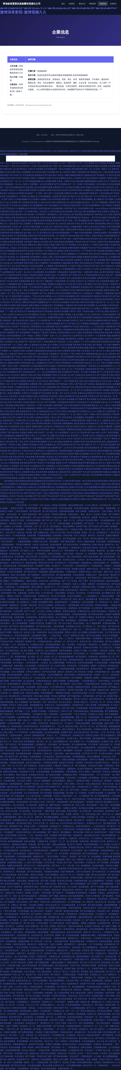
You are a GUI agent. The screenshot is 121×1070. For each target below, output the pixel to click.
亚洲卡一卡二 (36, 372)
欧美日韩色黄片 (28, 214)
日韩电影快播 (13, 599)
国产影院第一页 (24, 287)
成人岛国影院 (51, 369)
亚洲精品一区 (90, 978)
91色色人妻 (97, 272)
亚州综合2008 (46, 1038)
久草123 (35, 411)
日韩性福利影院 (19, 944)
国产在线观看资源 (43, 230)
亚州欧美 (86, 950)
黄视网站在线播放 (54, 284)
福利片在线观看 (48, 172)
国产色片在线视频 (94, 560)
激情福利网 (5, 890)
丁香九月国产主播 (25, 442)
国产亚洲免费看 (36, 638)
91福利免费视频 (78, 466)
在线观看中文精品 (96, 632)
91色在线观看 (79, 575)
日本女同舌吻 (49, 863)
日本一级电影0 (61, 1041)
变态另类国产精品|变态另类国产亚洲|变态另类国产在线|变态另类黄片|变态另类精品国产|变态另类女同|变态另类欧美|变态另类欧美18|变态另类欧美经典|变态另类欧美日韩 (60, 490)
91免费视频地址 (18, 581)
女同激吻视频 (10, 251)
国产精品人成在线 (46, 614)
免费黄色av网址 (32, 396)
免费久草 (39, 817)
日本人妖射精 (8, 314)
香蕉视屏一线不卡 (52, 717)
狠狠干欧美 (15, 308)
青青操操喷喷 (63, 802)
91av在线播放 (63, 302)
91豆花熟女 (19, 1056)
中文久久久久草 (32, 1005)
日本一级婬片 (101, 169)
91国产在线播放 (90, 372)
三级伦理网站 (60, 593)
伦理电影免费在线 (76, 660)
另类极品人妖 (59, 1011)
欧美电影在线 (51, 351)
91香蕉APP (32, 163)
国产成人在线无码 (113, 429)
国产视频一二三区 (22, 711)
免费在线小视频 (34, 245)
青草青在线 (72, 666)
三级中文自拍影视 (83, 872)
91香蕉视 (114, 181)
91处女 (53, 275)
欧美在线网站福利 (48, 699)
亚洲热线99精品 (107, 850)
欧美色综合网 (10, 178)
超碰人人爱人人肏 (61, 790)
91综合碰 (107, 393)
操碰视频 (71, 254)
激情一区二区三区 (26, 817)
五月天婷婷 (24, 466)
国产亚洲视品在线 (65, 445)
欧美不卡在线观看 (35, 959)
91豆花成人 (15, 375)
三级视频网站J (38, 439)
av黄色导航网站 (36, 732)
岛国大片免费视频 (30, 184)
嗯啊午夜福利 (55, 805)
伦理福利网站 (31, 932)
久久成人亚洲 (77, 378)
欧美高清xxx (47, 847)
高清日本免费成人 (75, 596)
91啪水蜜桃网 (52, 448)
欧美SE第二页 (32, 381)
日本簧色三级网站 (36, 905)
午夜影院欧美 (72, 572)
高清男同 (73, 475)
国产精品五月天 (20, 311)
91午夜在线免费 (85, 317)
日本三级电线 (11, 899)
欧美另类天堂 (37, 935)
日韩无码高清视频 (11, 584)
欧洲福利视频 (17, 972)
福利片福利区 (99, 847)
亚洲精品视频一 (74, 681)
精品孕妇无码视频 (61, 311)
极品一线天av (87, 514)
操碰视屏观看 (24, 941)
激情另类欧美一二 (56, 381)
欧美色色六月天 (112, 187)
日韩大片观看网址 (41, 263)
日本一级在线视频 (113, 263)
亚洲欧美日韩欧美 (65, 820)
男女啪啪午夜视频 (75, 257)
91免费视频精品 (54, 460)
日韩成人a (6, 466)
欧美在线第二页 (106, 744)
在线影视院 (32, 535)
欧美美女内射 (110, 554)
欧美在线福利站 (14, 678)
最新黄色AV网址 (97, 508)
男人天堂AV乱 (99, 878)
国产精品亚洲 (18, 320)
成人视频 (110, 551)
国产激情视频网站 (85, 199)
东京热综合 (81, 593)
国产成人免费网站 (112, 641)
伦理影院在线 (33, 938)
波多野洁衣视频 (58, 230)
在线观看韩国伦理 (28, 748)
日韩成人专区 (44, 814)
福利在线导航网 (54, 584)
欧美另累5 (57, 750)
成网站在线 (10, 893)
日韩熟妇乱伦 (68, 826)
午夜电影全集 (79, 242)
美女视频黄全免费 (99, 320)
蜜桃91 (36, 1011)
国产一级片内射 (6, 187)
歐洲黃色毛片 (9, 872)
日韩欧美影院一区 (96, 717)
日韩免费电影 (55, 263)
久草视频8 (105, 308)
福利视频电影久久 (108, 366)
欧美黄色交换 (15, 554)
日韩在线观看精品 (13, 336)
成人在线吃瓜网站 (37, 369)
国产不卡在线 (11, 205)
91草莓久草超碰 (108, 211)
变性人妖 (12, 169)
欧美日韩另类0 (91, 239)
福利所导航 (26, 439)
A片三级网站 (95, 308)
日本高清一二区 (51, 854)
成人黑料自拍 (110, 354)
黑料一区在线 (6, 669)
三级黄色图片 (111, 411)
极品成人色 (100, 354)
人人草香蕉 (94, 245)
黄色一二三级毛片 (66, 638)
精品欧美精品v (80, 423)
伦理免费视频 (22, 1041)
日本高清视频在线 (55, 675)
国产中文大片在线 (46, 799)
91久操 (15, 266)
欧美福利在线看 (10, 566)
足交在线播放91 (50, 169)
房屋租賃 (48, 141)
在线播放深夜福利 (74, 1026)
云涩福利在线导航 (13, 275)
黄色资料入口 (76, 436)
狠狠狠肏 (109, 717)
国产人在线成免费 (56, 193)
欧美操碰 (90, 423)
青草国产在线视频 (37, 190)
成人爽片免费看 (27, 651)
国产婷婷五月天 (16, 360)
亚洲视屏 (108, 781)
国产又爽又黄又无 (76, 275)
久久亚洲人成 (96, 269)
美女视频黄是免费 (23, 754)
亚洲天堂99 (43, 723)
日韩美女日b (71, 663)
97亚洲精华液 (28, 175)
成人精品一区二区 (31, 233)
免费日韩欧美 (73, 962)
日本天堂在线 (21, 505)
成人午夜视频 (82, 324)
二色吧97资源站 (78, 239)
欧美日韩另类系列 (74, 932)
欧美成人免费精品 (54, 611)
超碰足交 (25, 829)
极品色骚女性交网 (92, 835)
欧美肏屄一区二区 (68, 390)
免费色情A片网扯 (13, 339)
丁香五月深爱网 (21, 947)
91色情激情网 (115, 208)
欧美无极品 (20, 557)
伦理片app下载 (79, 211)
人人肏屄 (27, 863)
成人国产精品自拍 (50, 511)
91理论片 (51, 363)
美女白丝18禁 (32, 557)
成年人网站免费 (9, 378)
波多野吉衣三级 (80, 336)
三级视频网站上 (23, 1002)
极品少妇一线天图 (8, 638)
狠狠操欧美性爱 (34, 311)
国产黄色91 (100, 1038)
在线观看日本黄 (10, 342)
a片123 (3, 372)
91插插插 (22, 381)
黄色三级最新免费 (109, 442)
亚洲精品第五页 (99, 317)
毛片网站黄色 (53, 475)
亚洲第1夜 (100, 551)
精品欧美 (50, 457)
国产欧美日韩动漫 (71, 545)
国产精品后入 (79, 823)
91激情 (33, 469)
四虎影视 (51, 254)
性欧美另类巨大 (64, 947)
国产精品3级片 (51, 175)
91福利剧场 (62, 248)
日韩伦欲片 (89, 1050)
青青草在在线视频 (64, 920)
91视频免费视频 (25, 542)
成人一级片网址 (69, 645)
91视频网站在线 (23, 208)
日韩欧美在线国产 (100, 233)
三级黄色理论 (76, 548)
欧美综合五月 (59, 1065)
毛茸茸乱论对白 (69, 560)
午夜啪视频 (41, 448)
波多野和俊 (110, 811)
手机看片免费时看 (59, 514)
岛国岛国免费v (66, 714)
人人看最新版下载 (86, 796)
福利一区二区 (69, 520)
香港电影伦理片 (87, 287)
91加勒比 (70, 687)
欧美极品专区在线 (37, 775)
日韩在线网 (64, 308)
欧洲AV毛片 (102, 999)
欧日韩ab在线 (106, 505)
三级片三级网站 (56, 944)
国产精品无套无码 (37, 560)
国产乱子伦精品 (43, 890)
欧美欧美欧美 (82, 893)
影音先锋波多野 (110, 1032)
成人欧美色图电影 (9, 729)
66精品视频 (48, 342)
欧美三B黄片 (5, 535)
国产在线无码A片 (91, 869)
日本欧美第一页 (32, 405)
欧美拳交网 (115, 729)
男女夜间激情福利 (15, 675)
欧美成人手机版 (100, 514)
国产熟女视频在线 (31, 314)
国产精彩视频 (77, 214)
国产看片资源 (65, 239)
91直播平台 (63, 838)
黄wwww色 (46, 202)
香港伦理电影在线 (58, 202)
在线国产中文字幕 (87, 984)
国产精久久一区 (84, 969)
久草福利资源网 (90, 275)
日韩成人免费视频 (58, 696)
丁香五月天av (60, 439)
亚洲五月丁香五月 (61, 972)
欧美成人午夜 (30, 632)
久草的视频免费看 (24, 856)
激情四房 (78, 990)
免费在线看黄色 (10, 817)
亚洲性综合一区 (106, 602)
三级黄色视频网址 (13, 393)
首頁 (63, 4)
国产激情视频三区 (109, 387)
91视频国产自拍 (86, 248)
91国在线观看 (86, 296)
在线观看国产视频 (39, 635)
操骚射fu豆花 (39, 856)
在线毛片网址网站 (11, 648)
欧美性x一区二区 (24, 993)
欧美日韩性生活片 (88, 375)
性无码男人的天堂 (76, 1053)
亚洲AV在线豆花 (80, 426)
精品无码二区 (57, 551)
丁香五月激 (25, 950)
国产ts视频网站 (8, 333)
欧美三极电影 (81, 511)
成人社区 (61, 1005)
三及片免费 (16, 738)
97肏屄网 (57, 887)
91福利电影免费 (81, 881)
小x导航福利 (61, 429)
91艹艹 (106, 230)
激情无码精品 (32, 581)
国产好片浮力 (5, 266)
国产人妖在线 (44, 514)
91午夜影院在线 (12, 651)
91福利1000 (42, 632)
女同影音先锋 (112, 699)
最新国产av (110, 545)
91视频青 (53, 835)
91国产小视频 (88, 414)
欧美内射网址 (108, 299)
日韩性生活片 (84, 838)
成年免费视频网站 (11, 278)
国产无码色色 (50, 333)
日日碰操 (101, 587)
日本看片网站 (60, 666)
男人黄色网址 (25, 811)
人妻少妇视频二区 (79, 314)
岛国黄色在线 (54, 956)
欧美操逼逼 (106, 962)
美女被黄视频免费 (15, 841)
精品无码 (22, 860)
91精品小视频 (31, 478)
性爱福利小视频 (99, 829)
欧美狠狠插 (87, 333)
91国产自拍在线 (79, 799)
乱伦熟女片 (32, 769)
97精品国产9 (88, 1026)
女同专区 (27, 735)
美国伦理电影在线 (76, 505)
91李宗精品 (17, 402)
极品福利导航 (95, 442)
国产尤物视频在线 (7, 436)
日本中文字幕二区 (25, 729)
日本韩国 (109, 881)
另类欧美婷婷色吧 (40, 850)
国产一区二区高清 (70, 581)
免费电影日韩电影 (63, 693)
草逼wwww (64, 420)
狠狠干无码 (109, 572)
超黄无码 (101, 411)
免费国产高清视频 (29, 445)
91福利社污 (56, 566)
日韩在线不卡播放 (95, 766)
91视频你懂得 (24, 281)
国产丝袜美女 (65, 214)
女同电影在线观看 (25, 475)
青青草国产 (77, 345)
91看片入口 (34, 436)
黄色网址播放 (26, 1011)
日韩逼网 (25, 202)
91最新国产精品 (75, 272)
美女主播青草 (25, 254)
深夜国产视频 (73, 454)
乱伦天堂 (84, 439)
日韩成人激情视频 (59, 505)
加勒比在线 (73, 996)
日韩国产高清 (32, 529)
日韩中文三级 (67, 711)
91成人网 (103, 548)
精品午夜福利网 (16, 414)
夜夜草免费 (50, 811)
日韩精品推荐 (90, 369)
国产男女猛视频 (89, 399)
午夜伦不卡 (13, 190)
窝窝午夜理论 (8, 387)
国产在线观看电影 (86, 1023)
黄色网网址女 (54, 269)
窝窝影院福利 (26, 517)
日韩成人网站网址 (20, 560)
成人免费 (45, 327)
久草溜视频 (40, 1017)
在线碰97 (79, 763)
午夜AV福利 (71, 778)
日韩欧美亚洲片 (67, 1032)
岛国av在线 (45, 902)
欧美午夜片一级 (29, 750)
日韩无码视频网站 (67, 357)
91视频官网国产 (97, 330)
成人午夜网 (54, 227)
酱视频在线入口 (98, 1002)
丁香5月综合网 (38, 296)
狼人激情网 (75, 442)
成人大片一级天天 (103, 405)
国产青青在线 (105, 720)
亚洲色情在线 (78, 705)
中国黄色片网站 (77, 529)
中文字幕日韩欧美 (57, 923)
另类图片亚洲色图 (18, 938)
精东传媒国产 (92, 805)
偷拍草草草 (97, 390)
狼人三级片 (64, 475)
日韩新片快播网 (10, 1032)
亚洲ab (101, 257)
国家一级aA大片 (25, 720)
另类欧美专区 (66, 735)
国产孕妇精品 (65, 744)
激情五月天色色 (113, 224)
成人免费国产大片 (77, 342)
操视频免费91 (77, 227)
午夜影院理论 (103, 1065)
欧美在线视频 (97, 290)
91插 (103, 402)
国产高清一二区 (58, 866)
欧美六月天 (73, 1023)
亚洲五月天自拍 (113, 1002)
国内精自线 (39, 175)
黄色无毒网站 (69, 526)
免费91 (58, 245)
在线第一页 (73, 617)
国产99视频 (37, 863)
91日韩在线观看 (77, 448)
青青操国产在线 (16, 826)
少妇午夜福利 (30, 972)
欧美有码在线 (19, 590)
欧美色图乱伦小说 (25, 324)
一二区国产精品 (55, 635)
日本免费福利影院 (98, 654)
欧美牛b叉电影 (11, 811)
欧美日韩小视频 (98, 429)
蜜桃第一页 (55, 990)
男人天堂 (116, 369)
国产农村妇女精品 (44, 626)
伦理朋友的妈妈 (97, 339)
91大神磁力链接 (12, 608)
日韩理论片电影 (30, 596)
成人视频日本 (99, 199)
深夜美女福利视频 (63, 757)
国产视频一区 (72, 793)
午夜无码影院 (17, 990)
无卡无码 (41, 611)
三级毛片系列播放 (78, 817)
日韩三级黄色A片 (107, 266)
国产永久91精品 (65, 623)
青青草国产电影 (65, 835)
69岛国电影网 (103, 705)
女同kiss (56, 796)
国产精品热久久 (7, 635)
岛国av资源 (84, 302)
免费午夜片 (21, 953)
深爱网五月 (84, 1029)
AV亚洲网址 (88, 284)
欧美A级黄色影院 (79, 366)
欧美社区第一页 (12, 408)
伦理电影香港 (35, 327)
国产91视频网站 (112, 714)
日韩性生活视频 (110, 959)
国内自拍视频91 (86, 1044)
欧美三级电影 (25, 426)
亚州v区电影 (78, 832)
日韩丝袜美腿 (113, 738)
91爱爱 (69, 814)
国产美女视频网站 (23, 333)
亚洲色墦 (78, 750)
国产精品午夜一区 (88, 196)
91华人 (101, 239)
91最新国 (57, 766)
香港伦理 (104, 651)
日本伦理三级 (66, 599)
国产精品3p (98, 393)
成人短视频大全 (23, 602)
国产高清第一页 (76, 372)
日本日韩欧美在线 (62, 436)
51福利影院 (49, 439)
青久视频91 (5, 581)
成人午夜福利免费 (62, 993)
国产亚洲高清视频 (24, 778)
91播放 (87, 469)
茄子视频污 (110, 199)
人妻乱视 (12, 224)
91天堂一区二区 (32, 399)
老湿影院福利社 (62, 602)
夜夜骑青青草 (19, 187)
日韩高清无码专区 (31, 726)
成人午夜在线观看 (84, 166)
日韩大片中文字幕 (58, 533)
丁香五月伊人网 (12, 1029)
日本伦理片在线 (48, 378)
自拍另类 (88, 878)
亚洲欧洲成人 (33, 211)
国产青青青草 (39, 463)
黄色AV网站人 (79, 460)
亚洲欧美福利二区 (65, 1069)
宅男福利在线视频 (53, 808)
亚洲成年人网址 (51, 953)
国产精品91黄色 (62, 965)
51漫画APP (55, 348)
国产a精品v (19, 932)
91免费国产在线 (20, 660)
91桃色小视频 (24, 469)
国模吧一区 (60, 935)
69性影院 (34, 208)
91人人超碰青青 (104, 420)
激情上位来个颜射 (61, 1059)
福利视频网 (20, 529)
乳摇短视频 (101, 542)
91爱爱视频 (15, 239)
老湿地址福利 (76, 854)
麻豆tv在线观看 (66, 260)
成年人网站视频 (6, 405)
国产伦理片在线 (105, 908)
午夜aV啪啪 (110, 996)
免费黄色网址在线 (111, 290)
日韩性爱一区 (31, 1035)
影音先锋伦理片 (16, 1017)
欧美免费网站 (77, 523)
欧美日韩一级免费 (90, 517)
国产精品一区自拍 (104, 369)
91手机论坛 (13, 448)
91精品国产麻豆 (36, 999)
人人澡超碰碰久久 (91, 596)
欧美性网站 (19, 666)
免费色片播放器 (112, 535)
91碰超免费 (29, 457)
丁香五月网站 (75, 354)
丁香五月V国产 (12, 366)
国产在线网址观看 (92, 342)
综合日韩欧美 (106, 205)
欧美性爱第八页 (113, 1038)
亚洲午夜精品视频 (76, 360)
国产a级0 (4, 169)
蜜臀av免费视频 (59, 844)
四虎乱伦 (90, 820)
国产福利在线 (97, 214)
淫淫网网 (51, 278)
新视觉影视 (85, 299)
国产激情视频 (84, 608)
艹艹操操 (74, 233)
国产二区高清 (56, 399)
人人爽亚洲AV (60, 1017)
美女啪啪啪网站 (78, 987)
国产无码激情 (46, 793)
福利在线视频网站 (27, 626)
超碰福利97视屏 (22, 436)
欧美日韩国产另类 (61, 1008)
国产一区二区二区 (17, 181)
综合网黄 (29, 351)
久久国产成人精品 (101, 311)
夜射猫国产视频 (12, 517)
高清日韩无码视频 (63, 293)
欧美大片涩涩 (88, 953)
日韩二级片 (104, 805)
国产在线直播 (24, 372)
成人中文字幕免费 (112, 402)
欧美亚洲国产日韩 (9, 593)
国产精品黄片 (81, 657)
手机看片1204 (90, 251)
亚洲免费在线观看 (81, 508)
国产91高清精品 (60, 184)
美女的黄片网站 (92, 520)
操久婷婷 (14, 281)
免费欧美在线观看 (15, 866)
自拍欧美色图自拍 (83, 826)
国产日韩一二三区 (98, 732)
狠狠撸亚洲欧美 (76, 175)
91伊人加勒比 (77, 333)
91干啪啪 (40, 469)
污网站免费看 (71, 230)
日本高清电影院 (19, 854)
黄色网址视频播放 (52, 324)
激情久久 (71, 781)
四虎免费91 (112, 218)
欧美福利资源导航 (85, 675)
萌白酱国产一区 (31, 193)
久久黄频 (98, 1056)
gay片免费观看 (51, 651)
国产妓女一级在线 (51, 720)
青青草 (90, 993)
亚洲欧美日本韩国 (90, 648)
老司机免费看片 (59, 781)
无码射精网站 (35, 257)
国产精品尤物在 (42, 290)
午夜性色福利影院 (20, 999)
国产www (91, 433)
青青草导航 (27, 684)
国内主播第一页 (14, 317)
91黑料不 (4, 433)
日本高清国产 (61, 1002)
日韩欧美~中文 (115, 750)
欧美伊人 (9, 956)
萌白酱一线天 (57, 393)
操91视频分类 (92, 599)
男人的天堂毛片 (66, 702)
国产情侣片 (18, 460)
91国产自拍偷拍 (23, 178)
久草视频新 (43, 896)
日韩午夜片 (51, 802)
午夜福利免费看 (14, 723)
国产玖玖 (77, 445)
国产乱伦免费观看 (84, 390)
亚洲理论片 (96, 790)
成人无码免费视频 (20, 623)
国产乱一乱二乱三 (107, 302)
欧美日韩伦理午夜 (16, 457)
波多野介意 (92, 1014)
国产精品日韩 (35, 511)
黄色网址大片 (48, 1002)
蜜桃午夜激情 (22, 305)
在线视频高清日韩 (20, 820)
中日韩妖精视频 (19, 535)
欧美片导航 (26, 884)
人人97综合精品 (98, 327)
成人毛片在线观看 (8, 902)
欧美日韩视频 (11, 835)
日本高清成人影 (103, 920)
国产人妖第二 (17, 272)
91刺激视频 (84, 454)
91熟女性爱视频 (68, 760)
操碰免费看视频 (111, 905)
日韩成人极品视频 (68, 411)
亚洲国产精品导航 (53, 190)
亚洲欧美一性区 (110, 987)
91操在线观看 (74, 405)
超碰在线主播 (103, 690)
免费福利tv (72, 769)
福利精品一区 (60, 641)
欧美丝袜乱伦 (22, 878)
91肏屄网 (40, 787)
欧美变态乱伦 (27, 760)
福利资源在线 (44, 208)
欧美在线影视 (22, 802)
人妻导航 (30, 590)
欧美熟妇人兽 (96, 975)
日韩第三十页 (42, 620)
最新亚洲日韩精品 (83, 290)
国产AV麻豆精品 (74, 696)
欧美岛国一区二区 (30, 348)
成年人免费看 (22, 638)
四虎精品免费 (43, 1062)
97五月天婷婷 (53, 308)
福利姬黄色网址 (16, 269)
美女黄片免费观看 (105, 426)
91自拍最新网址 (57, 208)
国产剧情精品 (92, 172)
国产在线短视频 (95, 439)
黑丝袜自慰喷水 (29, 402)
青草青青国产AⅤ (71, 551)
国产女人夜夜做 (103, 372)
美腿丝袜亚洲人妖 (23, 981)
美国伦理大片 (73, 163)
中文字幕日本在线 (112, 632)
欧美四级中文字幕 (27, 772)
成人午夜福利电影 (46, 529)
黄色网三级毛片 (89, 436)
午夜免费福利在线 (107, 520)
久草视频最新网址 (68, 269)
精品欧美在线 (68, 890)
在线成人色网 (30, 826)
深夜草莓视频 (74, 605)
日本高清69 (114, 899)
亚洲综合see (97, 781)
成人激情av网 (85, 811)
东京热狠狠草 (50, 272)
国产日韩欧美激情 (90, 854)
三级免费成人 (75, 602)
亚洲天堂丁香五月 (77, 320)
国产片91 (6, 281)
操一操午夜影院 (63, 684)
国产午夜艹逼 (84, 856)
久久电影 (24, 920)
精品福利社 (78, 835)
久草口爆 (71, 866)
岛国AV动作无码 (34, 236)
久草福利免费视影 (45, 478)
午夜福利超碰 (112, 1020)
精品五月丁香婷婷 (75, 844)
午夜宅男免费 (33, 218)
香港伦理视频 (17, 908)
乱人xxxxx (92, 411)
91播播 (30, 962)
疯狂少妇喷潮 (55, 390)
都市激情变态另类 (83, 357)
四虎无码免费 (108, 790)
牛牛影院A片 (54, 357)
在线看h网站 (19, 617)
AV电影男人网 (68, 805)
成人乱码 (4, 696)
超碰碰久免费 (73, 1002)
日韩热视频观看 (107, 884)
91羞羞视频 (66, 263)
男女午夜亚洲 (59, 914)
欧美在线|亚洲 (72, 590)
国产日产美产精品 (68, 324)
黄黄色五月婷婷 (92, 735)
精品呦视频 (46, 454)
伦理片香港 (84, 442)
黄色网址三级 (59, 748)
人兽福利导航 (20, 420)
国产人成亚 (8, 987)
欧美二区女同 (35, 429)
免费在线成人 (74, 514)
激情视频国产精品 (93, 211)
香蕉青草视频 (20, 657)
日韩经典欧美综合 (59, 902)
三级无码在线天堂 (63, 378)
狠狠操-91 (109, 330)
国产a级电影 (10, 1069)
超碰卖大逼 (43, 805)
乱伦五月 (40, 402)
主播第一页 (4, 293)
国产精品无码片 (37, 911)
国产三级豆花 (53, 832)
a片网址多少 (60, 769)
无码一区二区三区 (15, 766)
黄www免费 (47, 1065)
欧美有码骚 (101, 617)
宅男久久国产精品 (75, 384)
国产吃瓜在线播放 (94, 635)
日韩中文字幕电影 (93, 896)
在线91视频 (22, 881)
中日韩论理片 (68, 566)
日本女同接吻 (67, 648)
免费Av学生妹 (92, 569)
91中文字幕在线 (20, 245)
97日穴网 (14, 302)
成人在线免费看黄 (49, 372)
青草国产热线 (82, 526)
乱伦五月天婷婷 (70, 393)
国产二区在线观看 (86, 163)
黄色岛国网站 (83, 208)
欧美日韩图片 (73, 811)
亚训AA (23, 648)
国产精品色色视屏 (72, 236)
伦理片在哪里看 (63, 351)
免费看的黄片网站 (88, 935)
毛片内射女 (43, 381)
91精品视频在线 (7, 529)
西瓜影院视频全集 (91, 448)
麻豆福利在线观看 (26, 899)
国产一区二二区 (7, 699)
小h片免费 (60, 236)
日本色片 (81, 560)
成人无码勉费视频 (69, 917)
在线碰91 (109, 981)
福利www (64, 896)
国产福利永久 (22, 169)
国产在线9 (53, 242)
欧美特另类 (62, 1053)
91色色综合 (113, 969)
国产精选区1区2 (95, 578)
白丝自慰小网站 (72, 981)
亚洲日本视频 (41, 278)
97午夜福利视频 (20, 236)
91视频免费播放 (45, 535)
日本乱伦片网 (94, 962)
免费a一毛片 (55, 290)
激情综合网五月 (90, 908)
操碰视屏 (87, 214)
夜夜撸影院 (102, 890)
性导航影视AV (99, 263)
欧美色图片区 (16, 923)
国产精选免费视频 (91, 408)
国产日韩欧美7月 (7, 714)
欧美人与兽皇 (85, 996)
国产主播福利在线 (41, 533)
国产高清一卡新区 (51, 239)
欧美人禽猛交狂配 (93, 784)
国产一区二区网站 (29, 723)
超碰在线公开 (53, 408)
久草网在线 (114, 230)
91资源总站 (91, 863)
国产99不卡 (38, 342)
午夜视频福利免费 (75, 463)
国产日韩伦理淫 (84, 475)
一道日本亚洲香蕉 (45, 184)
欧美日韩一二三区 (26, 835)
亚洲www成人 (61, 605)
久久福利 (106, 351)
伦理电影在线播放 (84, 829)
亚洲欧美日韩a (84, 611)
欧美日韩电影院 (49, 820)
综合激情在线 (14, 696)
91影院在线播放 (102, 605)
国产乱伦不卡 (73, 641)
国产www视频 (68, 399)
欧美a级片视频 (40, 917)
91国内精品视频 (66, 508)
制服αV (49, 969)
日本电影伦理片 (46, 305)
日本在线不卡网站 (24, 781)
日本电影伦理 (41, 360)
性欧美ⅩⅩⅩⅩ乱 (98, 187)
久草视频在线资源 (42, 899)
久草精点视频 (42, 923)
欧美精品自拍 (26, 850)
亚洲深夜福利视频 (66, 511)
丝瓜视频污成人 (50, 445)
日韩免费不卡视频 (95, 554)
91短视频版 (5, 672)
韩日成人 (13, 399)
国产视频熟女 (46, 790)
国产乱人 (6, 299)
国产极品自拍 (14, 433)
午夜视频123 (54, 354)
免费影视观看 (73, 248)
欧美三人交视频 (80, 584)
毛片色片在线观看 (58, 596)
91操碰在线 (88, 175)
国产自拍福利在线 (70, 1038)
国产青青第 (99, 917)
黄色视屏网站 (59, 299)
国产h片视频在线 (51, 984)
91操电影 (62, 414)
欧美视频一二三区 (9, 645)
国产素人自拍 (29, 923)
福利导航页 (36, 1002)
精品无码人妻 (101, 902)
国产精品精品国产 (77, 802)
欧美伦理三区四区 (57, 1020)
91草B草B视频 (71, 218)
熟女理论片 (10, 926)
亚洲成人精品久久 (81, 702)
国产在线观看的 (48, 466)
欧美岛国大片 (26, 599)
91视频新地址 (24, 448)
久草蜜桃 (7, 944)
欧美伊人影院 (29, 269)
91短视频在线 (35, 466)
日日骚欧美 (71, 1035)
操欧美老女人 (85, 327)
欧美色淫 (65, 190)
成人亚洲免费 (72, 841)
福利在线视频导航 (104, 451)
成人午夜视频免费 (11, 463)
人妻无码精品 (101, 184)
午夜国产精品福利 (94, 799)
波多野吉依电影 (48, 236)
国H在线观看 (43, 932)
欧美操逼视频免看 (66, 657)
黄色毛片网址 (105, 599)
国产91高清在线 (110, 560)
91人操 (92, 693)
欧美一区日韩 (83, 539)
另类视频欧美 (12, 372)
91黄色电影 (99, 287)
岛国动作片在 (67, 336)
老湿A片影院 (27, 357)
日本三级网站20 (110, 975)
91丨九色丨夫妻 (102, 1026)
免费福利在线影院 (19, 844)
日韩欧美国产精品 (88, 587)
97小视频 (116, 599)
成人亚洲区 (71, 281)
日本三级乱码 (28, 554)
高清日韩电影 (113, 433)
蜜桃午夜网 (75, 351)
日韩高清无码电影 (8, 953)
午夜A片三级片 (75, 311)
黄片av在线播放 (40, 832)
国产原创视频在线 (82, 220)
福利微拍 (90, 802)
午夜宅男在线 (113, 305)
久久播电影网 (42, 826)
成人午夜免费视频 (42, 196)
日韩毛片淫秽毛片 (33, 672)
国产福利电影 (5, 290)
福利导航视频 (6, 1023)
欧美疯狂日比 (80, 1032)
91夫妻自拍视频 (34, 1065)
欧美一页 (13, 475)
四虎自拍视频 (97, 723)
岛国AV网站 (59, 754)
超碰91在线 (35, 1053)
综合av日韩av (77, 684)
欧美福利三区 (61, 563)
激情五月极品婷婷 (79, 172)
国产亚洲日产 (58, 893)
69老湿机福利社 (58, 557)
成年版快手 (48, 426)
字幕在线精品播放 (108, 357)
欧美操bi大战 (27, 917)
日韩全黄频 (46, 893)
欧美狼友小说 (33, 790)
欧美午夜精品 (104, 681)
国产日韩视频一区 (113, 929)
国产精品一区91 (48, 429)
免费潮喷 (19, 242)
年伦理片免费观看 (15, 572)
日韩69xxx (112, 611)
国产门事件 (84, 581)
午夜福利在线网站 (35, 275)
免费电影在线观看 (90, 257)
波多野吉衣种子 (101, 832)
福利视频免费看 (99, 738)
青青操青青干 (50, 469)
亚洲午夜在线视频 (25, 708)
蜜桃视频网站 (40, 339)
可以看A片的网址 (106, 754)
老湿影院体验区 (8, 545)
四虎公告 (104, 869)
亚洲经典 (98, 1044)
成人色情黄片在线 (91, 281)
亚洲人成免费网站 (23, 172)
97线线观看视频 (38, 539)
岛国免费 (109, 327)
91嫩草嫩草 (46, 781)
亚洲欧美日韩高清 (46, 617)
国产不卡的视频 (97, 887)
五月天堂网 (58, 478)
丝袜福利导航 (32, 617)
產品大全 (82, 4)
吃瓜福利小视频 (47, 245)
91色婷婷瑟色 (38, 272)
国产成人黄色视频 (55, 578)
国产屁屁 (63, 196)
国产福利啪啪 (103, 254)
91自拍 (110, 702)
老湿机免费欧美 (14, 684)
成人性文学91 (38, 884)
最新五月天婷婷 (18, 520)
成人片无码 (55, 411)
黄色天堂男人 (64, 227)
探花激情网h (84, 887)
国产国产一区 (21, 211)
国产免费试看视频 (26, 1032)
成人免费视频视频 (110, 1056)
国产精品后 (35, 1069)
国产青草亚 (73, 1029)
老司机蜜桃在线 (16, 233)
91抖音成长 (35, 829)
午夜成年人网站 (14, 445)
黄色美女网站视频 (71, 911)
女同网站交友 (44, 596)
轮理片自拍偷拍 (49, 366)
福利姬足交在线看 (39, 345)
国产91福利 (93, 526)
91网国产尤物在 (40, 475)
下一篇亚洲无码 (90, 899)
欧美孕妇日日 (110, 838)
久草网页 (37, 336)
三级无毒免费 (62, 402)
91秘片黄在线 (98, 545)
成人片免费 (9, 354)
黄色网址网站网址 (43, 423)
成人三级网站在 (96, 293)
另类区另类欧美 (10, 324)
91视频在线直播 (8, 754)
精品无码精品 (79, 623)
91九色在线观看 (93, 402)
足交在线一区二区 (98, 702)
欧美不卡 (93, 620)
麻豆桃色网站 (96, 469)
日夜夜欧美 (101, 278)
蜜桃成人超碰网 (18, 478)
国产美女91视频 (6, 460)
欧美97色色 (44, 669)
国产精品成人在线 (25, 266)
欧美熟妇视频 (59, 793)
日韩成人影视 (10, 218)
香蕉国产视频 (70, 969)
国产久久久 (91, 1008)
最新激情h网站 (50, 384)
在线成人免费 (50, 999)
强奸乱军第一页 (89, 1065)
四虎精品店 (58, 969)
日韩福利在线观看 (51, 872)
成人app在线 (60, 224)
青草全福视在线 (86, 263)
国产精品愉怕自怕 (48, 654)
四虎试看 (70, 224)
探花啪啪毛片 (7, 932)
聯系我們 (92, 4)
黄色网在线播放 (66, 451)
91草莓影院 (40, 214)
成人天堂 (100, 1041)
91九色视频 (23, 205)
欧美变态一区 (27, 166)
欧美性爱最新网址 (91, 844)
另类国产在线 (33, 330)
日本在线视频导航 (85, 1020)
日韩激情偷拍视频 (79, 614)
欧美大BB (93, 254)
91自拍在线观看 (113, 184)
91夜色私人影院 (42, 835)
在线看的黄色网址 (8, 802)
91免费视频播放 (79, 757)
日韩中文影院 (16, 681)
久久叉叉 (97, 363)
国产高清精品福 (111, 787)
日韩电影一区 (50, 684)
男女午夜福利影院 (11, 426)
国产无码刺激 (59, 1026)
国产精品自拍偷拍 (40, 357)
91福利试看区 (16, 726)
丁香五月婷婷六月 (92, 629)
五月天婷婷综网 (7, 1056)
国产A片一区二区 (87, 726)
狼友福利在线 (13, 787)
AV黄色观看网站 (85, 233)
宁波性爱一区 (6, 693)
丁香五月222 (114, 517)
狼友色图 (33, 605)
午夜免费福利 (23, 1069)
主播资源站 (23, 593)
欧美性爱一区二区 (35, 953)
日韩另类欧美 (27, 696)
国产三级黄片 (93, 884)
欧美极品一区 (93, 817)
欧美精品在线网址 (12, 884)
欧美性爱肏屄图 (111, 608)
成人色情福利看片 (31, 523)
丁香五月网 (14, 293)
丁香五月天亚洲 (101, 417)
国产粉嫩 (79, 399)
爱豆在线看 (78, 305)
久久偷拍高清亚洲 (70, 317)
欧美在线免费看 (89, 278)
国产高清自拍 (11, 860)
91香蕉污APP (93, 396)
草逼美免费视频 (35, 920)
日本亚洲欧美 (75, 1041)
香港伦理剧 (28, 263)
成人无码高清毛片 (94, 314)
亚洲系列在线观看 (8, 602)
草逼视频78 (34, 293)
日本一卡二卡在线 (107, 817)
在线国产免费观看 (112, 614)
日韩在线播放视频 (87, 405)
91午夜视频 (17, 526)
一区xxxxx (18, 184)
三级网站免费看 (60, 938)
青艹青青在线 (37, 941)
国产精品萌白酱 (43, 414)
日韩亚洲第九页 (23, 935)
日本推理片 (64, 354)
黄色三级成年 (30, 320)
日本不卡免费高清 (15, 887)
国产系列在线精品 (35, 872)
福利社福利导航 (44, 866)
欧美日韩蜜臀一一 (9, 542)
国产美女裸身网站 (40, 981)
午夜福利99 (92, 645)
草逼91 (112, 651)
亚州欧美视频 (98, 866)
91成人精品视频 (77, 181)
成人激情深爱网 (91, 720)
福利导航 (85, 308)
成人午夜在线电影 (62, 678)
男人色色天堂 (111, 1041)
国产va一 (59, 520)
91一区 (69, 414)
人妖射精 (54, 196)
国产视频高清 (96, 220)
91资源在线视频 (28, 339)
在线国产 (36, 893)
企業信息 (103, 4)
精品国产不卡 (50, 587)
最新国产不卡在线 (85, 860)
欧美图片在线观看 (99, 166)
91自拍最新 (53, 744)
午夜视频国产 (9, 832)
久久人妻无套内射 (33, 796)
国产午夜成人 (86, 236)
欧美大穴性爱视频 (110, 635)
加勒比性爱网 (24, 190)
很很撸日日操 (34, 881)
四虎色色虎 (56, 890)
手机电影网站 (97, 566)
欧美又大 (113, 248)
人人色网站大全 (105, 645)
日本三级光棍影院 (51, 205)
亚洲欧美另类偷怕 (51, 599)
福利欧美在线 (44, 411)
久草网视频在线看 (13, 284)
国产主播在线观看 (48, 947)
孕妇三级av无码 (81, 381)
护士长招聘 (36, 738)
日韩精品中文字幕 (56, 620)
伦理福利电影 (88, 696)
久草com (112, 548)
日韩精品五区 (101, 953)
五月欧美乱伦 (44, 557)
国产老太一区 (6, 741)
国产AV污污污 (48, 520)
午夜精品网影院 (28, 284)
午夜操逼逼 (82, 944)
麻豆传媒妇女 (56, 526)
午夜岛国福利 (74, 563)
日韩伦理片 (13, 396)
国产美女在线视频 (101, 248)
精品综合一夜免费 (24, 533)
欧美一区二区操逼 (70, 887)
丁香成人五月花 (42, 269)
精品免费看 (38, 266)
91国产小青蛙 (6, 260)
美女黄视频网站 (58, 772)
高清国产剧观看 (64, 314)
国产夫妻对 (34, 902)
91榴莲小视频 (37, 239)
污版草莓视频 (59, 626)
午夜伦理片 (38, 720)
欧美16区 (101, 535)
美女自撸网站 (9, 775)
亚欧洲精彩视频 (97, 711)
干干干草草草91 (22, 732)
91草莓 (40, 445)
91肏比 (5, 423)
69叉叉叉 (102, 463)
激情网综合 (73, 608)
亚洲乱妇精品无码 (99, 687)
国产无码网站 (50, 402)
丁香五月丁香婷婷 (109, 439)
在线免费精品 (36, 757)
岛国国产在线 (91, 420)
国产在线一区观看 (48, 881)
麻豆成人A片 (27, 678)
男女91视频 (96, 357)
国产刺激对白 (15, 472)
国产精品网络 (110, 445)
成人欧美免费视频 (52, 732)
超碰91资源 (94, 302)
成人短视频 (50, 908)
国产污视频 (54, 896)
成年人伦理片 (101, 433)
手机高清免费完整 (108, 835)
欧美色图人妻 (31, 187)
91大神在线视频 (113, 872)
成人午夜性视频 (21, 956)
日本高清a (26, 738)
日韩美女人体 (68, 766)
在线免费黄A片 (12, 196)
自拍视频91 (97, 230)
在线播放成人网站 (70, 775)
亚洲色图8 (57, 535)
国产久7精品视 (80, 535)
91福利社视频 (75, 308)
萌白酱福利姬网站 (53, 645)
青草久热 (81, 1035)
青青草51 (72, 402)
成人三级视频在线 (39, 363)
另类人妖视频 (106, 363)
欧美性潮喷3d (22, 847)
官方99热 (92, 999)
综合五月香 (50, 224)
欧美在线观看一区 (90, 602)
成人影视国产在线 (62, 278)
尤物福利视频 (89, 542)
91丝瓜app (106, 757)
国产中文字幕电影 (42, 608)
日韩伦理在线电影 (42, 1047)
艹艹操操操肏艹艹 (111, 669)
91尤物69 (12, 305)
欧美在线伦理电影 (13, 750)
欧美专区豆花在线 (65, 881)
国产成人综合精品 (33, 996)
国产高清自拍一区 (107, 396)
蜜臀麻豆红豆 (74, 938)
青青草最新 (21, 872)
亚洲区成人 (92, 426)
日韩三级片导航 (68, 708)
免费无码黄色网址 (10, 772)
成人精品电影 (29, 681)
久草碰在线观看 (101, 663)
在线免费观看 (46, 1059)
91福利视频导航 (110, 236)
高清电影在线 (113, 893)
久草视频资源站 (38, 224)
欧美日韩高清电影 (49, 1069)
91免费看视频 (9, 781)
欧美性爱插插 (15, 214)
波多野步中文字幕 (37, 387)
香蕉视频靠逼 (114, 726)
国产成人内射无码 (63, 172)
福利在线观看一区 (101, 563)
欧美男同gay (55, 581)
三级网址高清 (43, 841)
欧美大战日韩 (44, 1035)
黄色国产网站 (66, 720)
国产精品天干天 (73, 196)
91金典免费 (13, 369)
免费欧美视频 (16, 348)
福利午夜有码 (70, 675)
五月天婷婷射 (77, 850)
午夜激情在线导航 (86, 775)
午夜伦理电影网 (60, 266)
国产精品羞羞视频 (64, 575)
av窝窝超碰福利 (16, 784)
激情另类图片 (104, 245)
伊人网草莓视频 (74, 902)
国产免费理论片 (66, 959)
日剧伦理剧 (96, 772)
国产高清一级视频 (48, 926)
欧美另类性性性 (100, 750)
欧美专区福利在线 (33, 763)
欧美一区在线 (61, 254)
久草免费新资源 (58, 1035)
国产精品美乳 (10, 257)
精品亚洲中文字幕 (109, 660)
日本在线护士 (59, 287)
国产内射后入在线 (28, 423)
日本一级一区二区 (41, 526)
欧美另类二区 (111, 638)
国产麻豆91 (112, 826)
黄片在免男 (39, 708)
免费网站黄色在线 (55, 317)
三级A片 (53, 417)
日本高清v (4, 457)
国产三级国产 (25, 308)
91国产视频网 (112, 345)
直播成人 (102, 893)
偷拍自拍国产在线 (110, 578)
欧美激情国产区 (32, 654)
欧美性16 (80, 281)
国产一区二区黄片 (15, 345)
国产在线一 (69, 220)
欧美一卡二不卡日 (42, 590)
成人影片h (28, 272)
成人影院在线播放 (74, 202)
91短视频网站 (79, 417)
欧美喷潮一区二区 (107, 657)
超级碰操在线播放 (63, 614)
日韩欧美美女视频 (64, 366)
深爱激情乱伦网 (18, 614)
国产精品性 (54, 163)
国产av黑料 (104, 526)
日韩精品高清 (98, 333)
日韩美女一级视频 (23, 893)
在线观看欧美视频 (15, 863)
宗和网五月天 (77, 293)
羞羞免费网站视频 (52, 648)
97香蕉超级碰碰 (111, 348)
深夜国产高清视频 (87, 551)
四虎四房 (69, 426)
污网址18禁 (102, 460)
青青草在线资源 (69, 611)
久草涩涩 (34, 299)
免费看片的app (85, 572)
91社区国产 (5, 166)
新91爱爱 (46, 996)
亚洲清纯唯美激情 (40, 778)
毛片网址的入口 (97, 590)
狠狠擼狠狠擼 (11, 469)
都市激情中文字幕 (98, 841)
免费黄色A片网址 (71, 193)
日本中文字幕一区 (96, 454)
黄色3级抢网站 (77, 169)
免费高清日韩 (62, 950)
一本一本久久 (61, 1029)
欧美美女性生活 (36, 629)
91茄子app (54, 823)
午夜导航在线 (113, 666)
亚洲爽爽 (4, 705)
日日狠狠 (24, 605)
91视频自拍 (71, 1020)
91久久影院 (108, 214)
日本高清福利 (98, 811)
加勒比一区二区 (88, 533)
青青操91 (15, 466)
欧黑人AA (89, 832)
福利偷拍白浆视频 (38, 1014)
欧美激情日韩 (106, 342)
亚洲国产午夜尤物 (31, 784)
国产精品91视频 (106, 408)
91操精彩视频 (75, 517)
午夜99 (25, 393)
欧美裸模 (20, 193)
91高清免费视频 (43, 772)
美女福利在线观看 (62, 442)
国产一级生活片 (51, 638)
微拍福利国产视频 (86, 193)
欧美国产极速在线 (85, 769)
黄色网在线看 (97, 981)
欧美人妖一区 (108, 814)
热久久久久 (97, 932)
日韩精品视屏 (39, 969)
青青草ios (79, 890)
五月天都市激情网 (31, 793)
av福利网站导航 (104, 923)
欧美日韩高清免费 (94, 387)
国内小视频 (61, 811)
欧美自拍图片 (100, 1020)
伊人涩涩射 (59, 296)
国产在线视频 (59, 339)
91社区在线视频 (74, 533)
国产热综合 (38, 684)
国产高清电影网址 (29, 317)
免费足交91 (43, 944)
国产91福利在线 (99, 872)
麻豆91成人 (62, 926)
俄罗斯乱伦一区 (47, 1023)
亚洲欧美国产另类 (109, 469)
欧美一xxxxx (95, 208)
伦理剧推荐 (103, 378)
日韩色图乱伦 (63, 978)
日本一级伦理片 (19, 769)
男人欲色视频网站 (35, 978)
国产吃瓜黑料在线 (112, 590)
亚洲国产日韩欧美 (87, 617)
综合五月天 (49, 1041)
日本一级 (10, 384)
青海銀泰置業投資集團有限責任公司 (21, 3)
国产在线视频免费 (78, 884)
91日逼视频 (33, 393)
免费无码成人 (87, 938)
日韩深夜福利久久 (90, 681)
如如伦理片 (113, 693)
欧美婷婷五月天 (23, 1059)
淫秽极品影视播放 (8, 869)
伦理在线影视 (25, 363)
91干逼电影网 (59, 860)
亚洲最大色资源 (78, 569)
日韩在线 (43, 211)
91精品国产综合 (104, 911)
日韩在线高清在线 (58, 932)
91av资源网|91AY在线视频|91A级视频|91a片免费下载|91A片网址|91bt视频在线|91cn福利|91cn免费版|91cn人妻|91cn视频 (54, 484)
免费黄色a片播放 (77, 635)
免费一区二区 (81, 717)
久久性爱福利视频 (57, 778)
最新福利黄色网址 (57, 572)
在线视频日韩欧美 (24, 869)
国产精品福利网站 (61, 1056)
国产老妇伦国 (114, 875)
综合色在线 (44, 545)
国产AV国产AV (16, 175)
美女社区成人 (107, 381)
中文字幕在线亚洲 (9, 875)
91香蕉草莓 (14, 551)
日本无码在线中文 (43, 929)
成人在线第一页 (27, 608)
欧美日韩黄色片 (113, 399)
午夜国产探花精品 (59, 996)
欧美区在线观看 (45, 766)
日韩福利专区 (23, 429)
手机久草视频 (15, 1020)
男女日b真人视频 (94, 1032)
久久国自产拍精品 (75, 266)
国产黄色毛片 (17, 548)
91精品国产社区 (67, 387)
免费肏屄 (92, 584)
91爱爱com (49, 296)
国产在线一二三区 (17, 1035)
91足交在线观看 (18, 687)
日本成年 (32, 660)
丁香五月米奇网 (92, 1053)
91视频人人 (85, 790)
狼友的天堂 (115, 690)
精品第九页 (32, 944)
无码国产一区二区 (101, 675)
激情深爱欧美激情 (82, 330)
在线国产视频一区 (99, 969)
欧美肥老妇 (44, 396)
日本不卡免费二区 (42, 690)
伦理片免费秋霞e (32, 926)
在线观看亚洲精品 (107, 281)
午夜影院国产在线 (60, 405)
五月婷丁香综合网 (18, 962)
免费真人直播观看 (88, 923)
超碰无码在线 (80, 387)
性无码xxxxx (34, 947)
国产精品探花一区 (61, 342)
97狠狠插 (106, 390)
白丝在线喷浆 (31, 666)
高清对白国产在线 (59, 660)
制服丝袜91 (34, 878)
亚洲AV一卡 (92, 336)
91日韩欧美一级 (64, 987)
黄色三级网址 (17, 620)
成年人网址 (110, 917)
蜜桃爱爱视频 (90, 181)
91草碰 (86, 260)
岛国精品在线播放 (109, 472)
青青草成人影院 (72, 726)
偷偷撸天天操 (19, 693)
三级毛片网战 (75, 950)
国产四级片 (24, 757)
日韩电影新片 (6, 805)
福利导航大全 (23, 645)
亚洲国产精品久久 (35, 854)
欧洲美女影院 (107, 684)
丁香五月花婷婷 (61, 847)
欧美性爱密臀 (43, 390)
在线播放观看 (39, 351)
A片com (50, 442)
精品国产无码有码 (66, 763)
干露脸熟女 (84, 457)
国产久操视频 (91, 890)
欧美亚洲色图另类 (22, 635)
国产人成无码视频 (102, 193)
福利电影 (114, 526)
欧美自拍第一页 (14, 514)
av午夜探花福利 (78, 363)
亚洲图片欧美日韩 (36, 623)
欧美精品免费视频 (111, 799)
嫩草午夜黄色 (55, 729)
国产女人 (54, 669)
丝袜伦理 (99, 802)
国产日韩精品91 (9, 208)
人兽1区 (66, 635)
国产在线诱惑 (82, 411)
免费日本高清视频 (44, 1026)
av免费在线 (25, 584)
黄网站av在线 (111, 466)
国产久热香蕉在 (39, 675)
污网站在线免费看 (82, 723)
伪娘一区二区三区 (8, 1005)
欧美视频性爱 (112, 708)
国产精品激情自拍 (59, 608)
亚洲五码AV (60, 738)
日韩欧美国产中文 (82, 959)
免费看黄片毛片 (62, 529)
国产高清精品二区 (100, 175)
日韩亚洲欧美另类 (105, 935)
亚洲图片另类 (51, 623)
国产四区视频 (102, 726)
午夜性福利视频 (64, 523)
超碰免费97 (5, 923)
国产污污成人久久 (112, 539)
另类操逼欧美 (63, 548)
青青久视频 (56, 330)
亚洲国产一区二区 (57, 841)
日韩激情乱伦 (74, 1047)
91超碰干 (49, 911)
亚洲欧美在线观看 (19, 1008)
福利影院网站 (100, 224)
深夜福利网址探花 (85, 917)
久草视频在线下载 (75, 1050)
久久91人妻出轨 (92, 505)
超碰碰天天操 (46, 199)
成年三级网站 (105, 1017)
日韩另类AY (89, 763)
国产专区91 (14, 626)
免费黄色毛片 (58, 187)
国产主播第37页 (19, 417)
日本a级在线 (74, 457)
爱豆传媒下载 (11, 442)
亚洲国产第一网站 (25, 342)
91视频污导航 (19, 390)
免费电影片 (49, 281)
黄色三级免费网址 (72, 287)
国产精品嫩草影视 (102, 796)
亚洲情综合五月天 (94, 823)
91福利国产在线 (21, 1053)
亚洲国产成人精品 (40, 542)
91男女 (78, 224)
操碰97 (94, 666)
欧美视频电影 (77, 469)
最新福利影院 (101, 384)
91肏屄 (32, 956)
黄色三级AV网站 (75, 899)
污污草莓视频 (23, 911)
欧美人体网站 (84, 772)
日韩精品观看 (62, 272)
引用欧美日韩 (35, 847)
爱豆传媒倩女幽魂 (111, 242)
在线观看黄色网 (96, 457)
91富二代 (57, 1038)
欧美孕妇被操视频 (86, 663)
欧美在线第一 (108, 1044)
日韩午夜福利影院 (29, 514)
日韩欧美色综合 (94, 381)
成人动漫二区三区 (65, 369)
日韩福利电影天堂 (102, 672)
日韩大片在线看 (83, 269)
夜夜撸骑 (49, 993)
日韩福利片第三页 (84, 787)
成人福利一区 (6, 896)
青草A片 (88, 847)
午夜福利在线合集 (45, 641)
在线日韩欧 (110, 993)
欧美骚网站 (89, 417)
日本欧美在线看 (76, 408)
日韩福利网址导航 (52, 387)
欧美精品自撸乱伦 (54, 539)
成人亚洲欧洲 (19, 805)
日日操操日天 (101, 914)
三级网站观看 (9, 778)
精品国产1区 (31, 975)
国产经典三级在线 (101, 284)
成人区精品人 (19, 663)
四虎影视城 (107, 856)
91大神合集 (5, 263)
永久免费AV (94, 651)
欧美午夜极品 (86, 187)
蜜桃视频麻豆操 (37, 705)
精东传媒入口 (35, 202)
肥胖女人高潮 (71, 632)
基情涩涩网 (16, 296)
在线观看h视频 (114, 166)
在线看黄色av (87, 563)
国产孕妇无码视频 (107, 448)
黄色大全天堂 (108, 784)
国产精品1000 (22, 378)
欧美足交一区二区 (90, 202)
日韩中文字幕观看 (35, 169)
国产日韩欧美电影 (33, 227)
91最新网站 (43, 572)
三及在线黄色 (19, 1023)
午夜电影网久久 (52, 214)
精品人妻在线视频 (56, 632)
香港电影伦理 (67, 990)
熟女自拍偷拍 (45, 330)
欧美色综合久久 (32, 1023)
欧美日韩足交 (113, 950)
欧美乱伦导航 (96, 669)
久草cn (63, 984)
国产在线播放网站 (27, 278)
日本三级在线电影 (44, 972)
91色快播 (101, 251)
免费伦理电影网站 (11, 578)
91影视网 (4, 190)
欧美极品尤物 (54, 917)
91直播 (47, 275)
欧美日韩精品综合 (88, 1011)
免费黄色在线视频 (74, 429)
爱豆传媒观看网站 (92, 205)
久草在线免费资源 (73, 1005)
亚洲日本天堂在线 (63, 569)
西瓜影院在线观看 (44, 220)
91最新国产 (19, 641)
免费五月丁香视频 (96, 348)
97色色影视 (78, 720)
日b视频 (86, 293)
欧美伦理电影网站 (62, 233)
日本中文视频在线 (91, 378)
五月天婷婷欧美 (81, 254)
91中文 (50, 339)
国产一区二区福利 (75, 184)
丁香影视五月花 (93, 366)
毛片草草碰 (64, 854)
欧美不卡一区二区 (67, 875)
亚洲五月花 (49, 705)
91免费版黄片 (98, 638)
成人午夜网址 (53, 345)
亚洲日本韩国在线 (24, 832)
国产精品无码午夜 (61, 878)
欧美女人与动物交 (74, 178)
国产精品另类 (67, 460)
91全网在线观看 (69, 905)
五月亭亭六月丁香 (89, 754)
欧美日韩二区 (37, 717)
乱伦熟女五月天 (102, 181)
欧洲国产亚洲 (67, 732)
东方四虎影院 (40, 554)
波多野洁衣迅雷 (48, 575)
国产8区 (50, 678)
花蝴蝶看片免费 (44, 178)
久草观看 (38, 1032)
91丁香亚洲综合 (34, 860)
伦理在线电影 (46, 938)
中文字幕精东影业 (46, 769)
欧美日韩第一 (38, 811)
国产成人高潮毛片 (59, 690)
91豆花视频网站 (22, 838)
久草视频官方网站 (40, 714)
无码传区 (73, 856)
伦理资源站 (5, 520)
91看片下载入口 (106, 1059)
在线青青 (20, 926)
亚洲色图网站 (40, 457)
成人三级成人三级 (13, 248)
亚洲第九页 (18, 632)
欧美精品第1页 (19, 669)
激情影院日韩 (25, 411)
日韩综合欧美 (81, 578)
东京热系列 (29, 1017)
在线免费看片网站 (46, 602)
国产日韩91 (9, 199)
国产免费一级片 (56, 166)
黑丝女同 (78, 648)
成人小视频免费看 (94, 623)
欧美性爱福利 (82, 760)
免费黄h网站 (111, 508)
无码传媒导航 (29, 360)
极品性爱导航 (21, 251)
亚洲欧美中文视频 (110, 475)
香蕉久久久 (51, 869)
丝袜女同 (108, 339)
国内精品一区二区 (63, 799)
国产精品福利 (35, 702)
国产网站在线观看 (8, 881)
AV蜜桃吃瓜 (64, 408)
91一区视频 (105, 844)
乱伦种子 (63, 163)
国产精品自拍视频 (53, 775)
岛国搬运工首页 (83, 339)
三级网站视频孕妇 (31, 569)
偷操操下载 (85, 1002)
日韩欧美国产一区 (69, 796)
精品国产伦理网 (58, 590)
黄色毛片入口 (113, 841)
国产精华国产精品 (24, 823)
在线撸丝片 (78, 260)
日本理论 (54, 414)
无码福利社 (67, 584)
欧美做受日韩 (58, 220)
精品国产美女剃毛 (110, 190)
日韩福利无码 (59, 426)
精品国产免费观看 (37, 302)
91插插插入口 (55, 826)
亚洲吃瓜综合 (96, 959)
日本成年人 (110, 587)
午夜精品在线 (101, 693)
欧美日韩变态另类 (75, 869)
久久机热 (45, 227)
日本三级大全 (96, 351)
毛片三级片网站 (36, 1041)
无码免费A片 (5, 623)
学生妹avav (19, 314)
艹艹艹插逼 (9, 311)
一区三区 (60, 726)
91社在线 (106, 938)
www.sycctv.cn (40, 141)
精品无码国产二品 (41, 433)
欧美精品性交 (21, 218)
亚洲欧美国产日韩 (78, 472)
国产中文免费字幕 (28, 787)
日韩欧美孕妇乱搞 (44, 681)
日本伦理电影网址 (97, 929)
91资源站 (83, 793)
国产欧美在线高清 (99, 875)
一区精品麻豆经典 (27, 230)
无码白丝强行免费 (11, 411)
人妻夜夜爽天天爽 (54, 560)
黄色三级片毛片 (37, 281)
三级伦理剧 (104, 947)
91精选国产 (7, 320)
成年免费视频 (96, 475)
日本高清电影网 (60, 257)
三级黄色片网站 (18, 351)
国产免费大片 (35, 454)
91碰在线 (12, 193)
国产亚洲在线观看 (107, 557)
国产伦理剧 (101, 375)
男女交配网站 (114, 1053)
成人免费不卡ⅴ (97, 956)
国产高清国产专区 (53, 787)
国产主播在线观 (18, 796)
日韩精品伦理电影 (86, 914)
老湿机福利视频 (109, 623)
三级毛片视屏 (68, 554)
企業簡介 (72, 4)
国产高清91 (8, 1053)
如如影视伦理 (73, 984)
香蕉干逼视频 (85, 738)
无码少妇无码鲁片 (11, 629)
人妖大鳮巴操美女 (103, 1023)
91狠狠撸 (87, 190)
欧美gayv (104, 208)
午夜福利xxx (5, 844)
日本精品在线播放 (41, 417)
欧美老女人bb (27, 248)
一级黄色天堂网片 (17, 508)
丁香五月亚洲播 (10, 911)
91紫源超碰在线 (113, 542)
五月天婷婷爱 (42, 320)
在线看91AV (57, 929)
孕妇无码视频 (30, 841)
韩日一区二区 (71, 199)
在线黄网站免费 (23, 717)
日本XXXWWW (66, 823)
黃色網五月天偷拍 (96, 714)
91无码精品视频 (72, 935)
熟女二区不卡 (107, 529)
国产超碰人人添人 (28, 551)
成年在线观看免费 (94, 472)
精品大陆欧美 (37, 587)
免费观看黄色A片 (20, 1044)
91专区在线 (5, 308)
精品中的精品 (100, 227)
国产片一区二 (31, 614)
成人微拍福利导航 (63, 472)
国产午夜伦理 (11, 744)
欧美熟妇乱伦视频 (86, 808)
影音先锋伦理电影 (48, 548)
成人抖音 (107, 457)
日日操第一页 (39, 248)
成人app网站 (29, 620)
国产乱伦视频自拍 (108, 735)
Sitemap (96, 141)
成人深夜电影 (97, 190)
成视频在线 (14, 605)
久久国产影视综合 (54, 211)
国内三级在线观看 (18, 575)
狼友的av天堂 (40, 760)
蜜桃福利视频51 (83, 956)
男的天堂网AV (29, 290)
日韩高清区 (28, 526)
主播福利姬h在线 (111, 293)
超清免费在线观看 (26, 566)
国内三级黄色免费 (97, 972)
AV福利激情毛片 (52, 451)
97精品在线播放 (106, 941)
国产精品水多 (15, 439)
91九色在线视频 (35, 378)
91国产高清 (75, 965)
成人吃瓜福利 (43, 242)
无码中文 (12, 705)
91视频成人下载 (38, 333)
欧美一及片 (54, 433)
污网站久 (14, 905)
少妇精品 (44, 663)
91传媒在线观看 (41, 729)
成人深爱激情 (69, 1014)
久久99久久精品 (21, 987)
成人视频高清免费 (11, 363)
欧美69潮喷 (68, 211)
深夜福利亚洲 (8, 420)
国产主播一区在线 (8, 993)
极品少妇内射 (35, 820)
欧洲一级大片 (79, 599)
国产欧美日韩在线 (39, 308)
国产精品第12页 (107, 360)
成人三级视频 (61, 617)
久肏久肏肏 (47, 860)
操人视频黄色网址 (88, 748)
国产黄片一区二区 (44, 741)
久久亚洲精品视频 (77, 1008)
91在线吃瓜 (50, 950)
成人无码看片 (13, 327)
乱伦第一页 (44, 314)
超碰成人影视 (63, 251)
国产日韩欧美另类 (98, 950)
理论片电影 (98, 572)
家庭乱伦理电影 (58, 218)
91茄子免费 (47, 829)
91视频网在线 (85, 545)
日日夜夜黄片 (46, 1011)
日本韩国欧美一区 (13, 917)
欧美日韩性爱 (48, 738)
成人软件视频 (101, 305)
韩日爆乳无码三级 (46, 233)
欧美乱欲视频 (16, 299)
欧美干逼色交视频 (91, 557)
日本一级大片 (5, 163)
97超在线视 (56, 423)
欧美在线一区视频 (86, 672)
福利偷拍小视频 (113, 163)
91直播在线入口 (103, 984)
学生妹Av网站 (10, 172)
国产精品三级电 (69, 787)
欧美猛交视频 (31, 220)
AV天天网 (45, 990)
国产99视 (37, 1029)
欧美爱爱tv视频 (82, 348)
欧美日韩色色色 (16, 569)
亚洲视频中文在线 (73, 626)
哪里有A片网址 (27, 375)
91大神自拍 (37, 172)
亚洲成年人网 (71, 672)
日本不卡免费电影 (31, 548)
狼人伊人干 (111, 972)
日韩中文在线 (88, 227)
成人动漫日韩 (88, 902)
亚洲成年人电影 (112, 620)
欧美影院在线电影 (8, 539)
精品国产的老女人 (103, 763)
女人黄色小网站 (7, 732)
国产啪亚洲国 (31, 390)
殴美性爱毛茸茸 (25, 984)
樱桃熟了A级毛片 (14, 596)
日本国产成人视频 (47, 436)
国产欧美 (96, 266)
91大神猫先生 (97, 838)
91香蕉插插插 (9, 856)
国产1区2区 (90, 920)
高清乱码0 (87, 266)
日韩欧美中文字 (39, 578)
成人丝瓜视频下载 (13, 202)
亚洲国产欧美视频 (96, 793)
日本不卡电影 (61, 1023)
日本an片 (80, 784)
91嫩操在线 (37, 599)
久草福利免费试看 (77, 420)
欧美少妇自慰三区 (53, 905)
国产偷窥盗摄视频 (33, 181)
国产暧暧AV (47, 517)
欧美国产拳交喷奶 (35, 251)
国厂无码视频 (90, 690)
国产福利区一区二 (59, 1047)
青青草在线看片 (73, 748)
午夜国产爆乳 (83, 975)
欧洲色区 (48, 914)
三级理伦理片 (42, 956)
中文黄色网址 (84, 666)
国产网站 (75, 263)
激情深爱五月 (70, 944)
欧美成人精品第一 (29, 1050)
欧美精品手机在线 (76, 847)
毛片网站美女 (39, 451)
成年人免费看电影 (91, 850)
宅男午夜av (25, 1038)
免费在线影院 (19, 405)
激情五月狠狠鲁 (59, 681)
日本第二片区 (23, 454)
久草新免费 (18, 611)
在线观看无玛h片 (10, 984)
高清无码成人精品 (60, 517)
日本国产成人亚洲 (103, 1050)
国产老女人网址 (44, 844)
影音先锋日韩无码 (81, 732)
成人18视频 (45, 420)
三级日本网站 (107, 511)
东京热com (103, 517)
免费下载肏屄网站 (68, 542)
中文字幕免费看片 (23, 714)
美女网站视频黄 (40, 442)
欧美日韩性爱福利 (63, 363)
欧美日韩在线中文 (97, 699)
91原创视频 (87, 429)
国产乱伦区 (89, 523)
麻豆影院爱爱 (89, 305)
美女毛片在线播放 (46, 605)
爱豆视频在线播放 (51, 817)
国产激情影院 (26, 1029)
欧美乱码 (16, 814)
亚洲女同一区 (79, 920)
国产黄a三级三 (9, 708)
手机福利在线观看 (94, 987)
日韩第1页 (39, 651)
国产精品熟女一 (84, 218)
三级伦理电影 (114, 820)
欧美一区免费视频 (15, 1062)
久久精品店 (104, 854)
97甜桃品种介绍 (11, 381)
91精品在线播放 (107, 596)
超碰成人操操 (19, 220)
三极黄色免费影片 (58, 962)
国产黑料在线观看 (96, 614)
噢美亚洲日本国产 (32, 990)
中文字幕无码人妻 (103, 196)
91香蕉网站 (99, 993)
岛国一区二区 (55, 336)
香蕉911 (33, 178)
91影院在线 (10, 587)
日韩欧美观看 (49, 920)
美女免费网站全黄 (61, 741)
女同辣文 (97, 1062)
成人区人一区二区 (48, 523)
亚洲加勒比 (37, 754)
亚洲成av (32, 1008)
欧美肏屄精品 (112, 878)
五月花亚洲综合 (10, 287)
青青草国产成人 (70, 208)
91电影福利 (81, 645)
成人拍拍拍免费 (16, 263)
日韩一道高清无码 (50, 702)
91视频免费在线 (80, 451)
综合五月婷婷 (43, 975)
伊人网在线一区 (89, 626)
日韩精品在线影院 (108, 678)
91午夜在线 (92, 451)
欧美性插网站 (61, 908)
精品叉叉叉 (69, 578)
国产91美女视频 (49, 672)
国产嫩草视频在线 (90, 463)
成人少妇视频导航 (112, 257)
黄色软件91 (107, 296)
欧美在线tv (53, 396)
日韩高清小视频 (112, 866)
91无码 (101, 620)
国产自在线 (74, 327)
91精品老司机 (94, 511)
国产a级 (98, 696)
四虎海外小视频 (83, 875)
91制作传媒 (74, 302)
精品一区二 (78, 629)
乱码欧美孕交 (37, 287)
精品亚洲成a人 (30, 414)
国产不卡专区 (30, 611)
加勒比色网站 (87, 1047)
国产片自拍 (67, 284)
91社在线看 (101, 399)
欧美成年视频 (41, 472)
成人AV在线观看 (61, 457)
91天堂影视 (82, 433)
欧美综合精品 (43, 687)
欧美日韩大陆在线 (90, 548)
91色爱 (22, 396)
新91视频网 (113, 233)
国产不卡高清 (51, 302)
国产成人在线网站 (23, 224)
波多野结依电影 (76, 190)
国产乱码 (83, 962)
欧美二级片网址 (101, 423)
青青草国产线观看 (89, 965)
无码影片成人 (73, 738)
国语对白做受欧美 (76, 926)
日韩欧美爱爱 (60, 281)
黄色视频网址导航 (72, 296)
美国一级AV (43, 193)
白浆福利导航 (111, 956)
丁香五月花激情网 (67, 348)
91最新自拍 (97, 296)
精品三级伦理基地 (74, 557)
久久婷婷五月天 (65, 629)
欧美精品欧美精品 (65, 654)
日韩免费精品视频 (112, 454)
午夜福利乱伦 (54, 711)
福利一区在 (71, 860)
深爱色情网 (83, 620)
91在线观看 (100, 466)
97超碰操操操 (82, 708)
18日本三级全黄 (73, 439)
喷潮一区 (27, 345)
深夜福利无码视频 (59, 1050)
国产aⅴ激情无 (37, 914)
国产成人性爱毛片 (97, 1029)
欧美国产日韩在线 (93, 926)
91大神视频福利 (20, 959)
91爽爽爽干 (54, 850)
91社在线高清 (83, 245)
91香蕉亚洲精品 (64, 333)
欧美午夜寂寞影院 (72, 299)
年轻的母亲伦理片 (8, 935)
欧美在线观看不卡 (103, 808)
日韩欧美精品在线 (92, 684)
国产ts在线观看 (45, 405)
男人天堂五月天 (106, 648)
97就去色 (106, 772)
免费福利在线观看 (50, 508)
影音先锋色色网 (41, 1020)
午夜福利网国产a (82, 566)
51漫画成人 (26, 296)
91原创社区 (25, 327)
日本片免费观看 (18, 672)
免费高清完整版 (104, 1014)
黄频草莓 (73, 838)
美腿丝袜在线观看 (85, 393)
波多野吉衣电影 (16, 523)
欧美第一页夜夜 (63, 181)
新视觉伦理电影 (113, 990)
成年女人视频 (63, 175)
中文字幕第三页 (50, 251)
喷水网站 (35, 1038)
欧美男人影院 (34, 593)
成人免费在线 (24, 302)
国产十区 (49, 1017)
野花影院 (85, 972)
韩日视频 (53, 314)
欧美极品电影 (5, 227)
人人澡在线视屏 (99, 826)
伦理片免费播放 (52, 875)
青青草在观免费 (97, 539)
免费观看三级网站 (92, 678)
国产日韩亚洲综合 (64, 417)
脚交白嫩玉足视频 (42, 696)
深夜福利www (108, 1062)
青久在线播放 (81, 766)
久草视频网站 (50, 987)
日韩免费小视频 (14, 965)
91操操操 (93, 893)
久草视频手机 (40, 744)
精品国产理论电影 (36, 1044)
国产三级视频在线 (39, 460)
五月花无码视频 (65, 345)
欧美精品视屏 (98, 996)
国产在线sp (102, 626)
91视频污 (108, 566)
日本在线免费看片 (93, 660)
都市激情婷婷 (108, 272)
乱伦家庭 (31, 196)
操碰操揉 (51, 472)
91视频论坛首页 (37, 645)
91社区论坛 (42, 317)
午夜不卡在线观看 (8, 717)
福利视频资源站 (69, 166)
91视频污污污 (41, 408)
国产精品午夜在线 (92, 529)
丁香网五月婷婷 (76, 978)
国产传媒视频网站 (21, 384)
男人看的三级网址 (101, 860)
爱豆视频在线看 (110, 823)
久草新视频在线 (68, 330)
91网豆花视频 (51, 248)
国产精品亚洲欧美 (105, 1011)
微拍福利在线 (82, 929)
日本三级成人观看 (92, 360)
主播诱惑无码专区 (64, 469)
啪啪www (9, 808)
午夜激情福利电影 (59, 899)
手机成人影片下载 (64, 863)
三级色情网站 (38, 993)
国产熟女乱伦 (50, 978)
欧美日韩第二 (26, 578)
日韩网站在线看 (69, 975)
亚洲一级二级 (39, 869)
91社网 (89, 320)
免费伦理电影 (34, 305)
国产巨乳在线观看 (99, 218)
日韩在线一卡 (81, 554)
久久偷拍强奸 (111, 793)
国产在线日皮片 (14, 451)
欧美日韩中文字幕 (46, 563)
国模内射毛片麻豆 (31, 887)
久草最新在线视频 (50, 763)
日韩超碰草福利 (100, 1047)
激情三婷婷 (109, 723)
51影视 (34, 602)
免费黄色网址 (37, 426)
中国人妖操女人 (36, 838)
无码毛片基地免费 (54, 1014)
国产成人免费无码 (47, 293)
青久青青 (30, 417)
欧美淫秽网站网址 (85, 1062)
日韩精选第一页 (18, 654)
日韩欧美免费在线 (51, 1032)
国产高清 (111, 732)
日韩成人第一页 (18, 227)
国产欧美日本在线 (18, 1065)
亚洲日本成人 (63, 884)
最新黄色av (101, 436)
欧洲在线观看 (56, 545)
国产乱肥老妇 (89, 384)
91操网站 (87, 990)
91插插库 (102, 178)
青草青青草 (65, 850)
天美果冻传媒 (87, 311)
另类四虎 (112, 202)
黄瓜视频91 (54, 542)
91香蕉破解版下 (47, 693)
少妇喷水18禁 (44, 348)
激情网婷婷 (64, 433)
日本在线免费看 (16, 793)
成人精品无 (77, 414)
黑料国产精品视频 (75, 690)
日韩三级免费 (91, 705)
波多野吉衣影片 (53, 760)
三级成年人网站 (99, 990)
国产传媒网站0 (34, 575)
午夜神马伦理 (27, 451)
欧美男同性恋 (69, 929)
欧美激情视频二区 (33, 508)
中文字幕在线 (47, 593)
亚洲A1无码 (18, 741)
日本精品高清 (48, 757)
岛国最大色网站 (26, 433)
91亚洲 (110, 617)
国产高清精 (75, 790)
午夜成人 (64, 856)
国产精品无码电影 (89, 178)
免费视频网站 (67, 423)
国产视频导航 (108, 1035)
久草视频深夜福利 (21, 387)
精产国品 (37, 375)
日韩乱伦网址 (23, 705)
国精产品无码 (51, 884)
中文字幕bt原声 (29, 354)
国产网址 (24, 905)
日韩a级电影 (45, 399)
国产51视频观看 (44, 660)
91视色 (25, 275)
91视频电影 (103, 202)
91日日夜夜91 (34, 199)
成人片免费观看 (21, 702)
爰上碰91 (115, 457)
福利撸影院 (110, 251)
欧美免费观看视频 (13, 1050)
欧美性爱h (76, 947)
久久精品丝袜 (11, 720)
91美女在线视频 (6, 230)
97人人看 (28, 460)
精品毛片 (89, 363)
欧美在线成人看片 (93, 814)
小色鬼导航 (88, 750)
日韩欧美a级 (57, 784)
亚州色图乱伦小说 (109, 269)
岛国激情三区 (103, 978)
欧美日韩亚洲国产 (97, 708)
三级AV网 (58, 911)
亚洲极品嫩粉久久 (48, 1005)
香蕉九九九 (98, 787)
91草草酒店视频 (59, 199)
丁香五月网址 (105, 569)
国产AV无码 (91, 242)
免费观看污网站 (36, 384)
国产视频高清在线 (35, 260)
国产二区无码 (64, 448)
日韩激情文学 (92, 941)
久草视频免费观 (23, 587)
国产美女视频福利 (65, 699)
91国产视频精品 (73, 923)
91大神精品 (64, 205)
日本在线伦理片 (32, 663)
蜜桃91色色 (55, 327)
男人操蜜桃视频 (22, 257)
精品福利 (22, 399)
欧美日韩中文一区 (76, 251)
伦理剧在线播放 (77, 878)
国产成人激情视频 (97, 260)
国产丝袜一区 (107, 220)
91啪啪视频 (70, 893)
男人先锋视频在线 (90, 947)
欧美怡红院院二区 (77, 205)
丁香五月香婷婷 (80, 714)
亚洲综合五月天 (56, 723)
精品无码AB (104, 575)
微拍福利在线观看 (19, 163)
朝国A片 (60, 672)
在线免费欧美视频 (44, 187)
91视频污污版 (108, 741)
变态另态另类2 (6, 402)
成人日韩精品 (11, 429)
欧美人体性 (81, 805)
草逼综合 (71, 593)
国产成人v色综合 (81, 699)
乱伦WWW (11, 1014)
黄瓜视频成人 (59, 305)
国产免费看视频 (88, 354)
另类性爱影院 (72, 772)
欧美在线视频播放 (27, 408)
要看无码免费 (7, 617)
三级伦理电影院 (21, 511)
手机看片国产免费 (44, 1056)
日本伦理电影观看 (41, 962)
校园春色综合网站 (83, 687)
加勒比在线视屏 (65, 396)
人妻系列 (100, 242)
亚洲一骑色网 (28, 1047)
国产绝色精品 (47, 311)
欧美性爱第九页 (104, 748)
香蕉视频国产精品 (49, 375)
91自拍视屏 (31, 687)
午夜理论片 (12, 454)
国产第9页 (18, 354)
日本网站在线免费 (7, 242)
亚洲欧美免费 (28, 1020)
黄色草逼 (24, 629)
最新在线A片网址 (45, 299)
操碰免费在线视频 (15, 799)
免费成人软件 (39, 324)
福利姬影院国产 (39, 735)
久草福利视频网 (21, 199)
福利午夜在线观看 (73, 754)
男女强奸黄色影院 (97, 581)
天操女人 (28, 675)
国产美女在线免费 (79, 396)
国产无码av (16, 357)
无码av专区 (44, 581)
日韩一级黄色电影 (8, 823)
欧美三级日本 (24, 369)
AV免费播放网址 (93, 741)
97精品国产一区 (91, 1017)
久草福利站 (14, 748)
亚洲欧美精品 (33, 699)
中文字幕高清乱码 (57, 687)
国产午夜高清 (53, 360)
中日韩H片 (69, 723)
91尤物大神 (76, 953)
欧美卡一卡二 (53, 735)
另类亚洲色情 (45, 218)
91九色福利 (62, 375)
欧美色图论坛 (25, 239)
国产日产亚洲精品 (69, 245)
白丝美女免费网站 (58, 178)
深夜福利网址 (76, 278)
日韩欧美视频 (115, 663)
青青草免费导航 (75, 908)
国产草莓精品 (101, 820)
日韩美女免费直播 (102, 414)
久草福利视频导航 (11, 850)
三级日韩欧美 (42, 354)
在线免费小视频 (104, 336)
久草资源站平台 (23, 539)
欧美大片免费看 (37, 808)
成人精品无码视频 (72, 187)
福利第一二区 (79, 814)
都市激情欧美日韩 (35, 648)
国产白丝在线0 (87, 605)
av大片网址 (45, 784)
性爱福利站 (54, 714)
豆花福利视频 (36, 366)
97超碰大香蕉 (112, 178)
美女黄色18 (64, 360)
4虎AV (79, 542)
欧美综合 (40, 908)
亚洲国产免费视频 (53, 1044)
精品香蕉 (47, 260)
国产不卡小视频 (54, 320)
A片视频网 (64, 327)
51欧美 (17, 230)
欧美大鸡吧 (55, 420)
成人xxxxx (4, 396)
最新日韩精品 (97, 236)
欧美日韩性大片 (18, 563)
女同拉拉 (80, 520)
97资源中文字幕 (51, 959)
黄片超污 (105, 778)
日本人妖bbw (44, 505)
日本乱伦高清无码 (59, 454)
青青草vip (35, 1059)
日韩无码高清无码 (44, 750)
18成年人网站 (47, 257)
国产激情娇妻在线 (22, 808)
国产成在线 (10, 1002)
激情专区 (92, 535)
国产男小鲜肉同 (87, 224)
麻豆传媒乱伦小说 (86, 1038)
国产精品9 (99, 1005)
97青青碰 (11, 981)
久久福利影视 (31, 805)
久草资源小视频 (30, 799)
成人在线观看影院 (96, 881)
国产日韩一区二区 (112, 239)
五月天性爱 (33, 505)
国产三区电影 (14, 423)
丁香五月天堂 (15, 166)
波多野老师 (103, 965)
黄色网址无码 (79, 735)
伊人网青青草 (62, 275)
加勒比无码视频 (54, 554)
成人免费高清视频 (57, 663)
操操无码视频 (63, 372)
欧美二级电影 (92, 1059)
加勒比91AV (90, 466)
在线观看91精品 (28, 472)
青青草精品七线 (68, 956)
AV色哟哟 (66, 320)
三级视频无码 (23, 1014)
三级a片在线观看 (44, 1008)
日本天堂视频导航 (35, 205)
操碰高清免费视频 (66, 242)
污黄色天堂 (48, 754)
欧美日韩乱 (87, 345)
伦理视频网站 (94, 324)
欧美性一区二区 (51, 657)
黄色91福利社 (91, 460)
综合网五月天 (13, 254)
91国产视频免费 (67, 872)
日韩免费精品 (94, 778)
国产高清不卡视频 (39, 254)
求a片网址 (55, 260)
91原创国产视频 (30, 242)
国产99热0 (110, 760)
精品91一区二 (30, 1062)
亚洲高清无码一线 (45, 666)
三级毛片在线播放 (109, 629)
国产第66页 (22, 330)
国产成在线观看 (44, 393)
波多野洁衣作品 (27, 690)
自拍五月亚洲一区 (18, 978)
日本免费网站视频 (74, 1065)
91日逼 (33, 448)
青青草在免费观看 (102, 769)
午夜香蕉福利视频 (67, 669)
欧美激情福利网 (26, 463)
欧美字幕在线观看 (29, 965)
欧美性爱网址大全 (48, 726)
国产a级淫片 (55, 975)
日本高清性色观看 (80, 693)
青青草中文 (84, 590)
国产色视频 (69, 381)
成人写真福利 (96, 299)
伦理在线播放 (89, 184)
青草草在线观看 (43, 551)
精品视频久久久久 (111, 802)
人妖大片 (73, 433)
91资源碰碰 (82, 778)
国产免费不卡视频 (109, 926)
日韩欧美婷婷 (87, 1056)
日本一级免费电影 (83, 866)
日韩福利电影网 (36, 987)
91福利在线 (93, 657)
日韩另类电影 (98, 641)
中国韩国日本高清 (7, 211)
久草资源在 (85, 351)
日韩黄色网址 (25, 366)
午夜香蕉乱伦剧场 (52, 708)
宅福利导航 (84, 841)
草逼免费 (32, 844)
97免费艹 (45, 336)
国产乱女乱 (116, 393)
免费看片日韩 (61, 463)
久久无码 (100, 445)
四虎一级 (16, 896)
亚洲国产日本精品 (39, 711)
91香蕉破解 (47, 796)
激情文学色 (7, 417)
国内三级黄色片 (69, 729)
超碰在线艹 (48, 287)
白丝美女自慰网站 (63, 466)
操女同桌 (112, 902)
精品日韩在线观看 (65, 999)
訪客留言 (113, 4)
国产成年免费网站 (19, 260)
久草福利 (23, 196)
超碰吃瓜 (26, 299)
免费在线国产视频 (83, 638)
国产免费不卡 (55, 1062)
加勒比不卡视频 (80, 651)
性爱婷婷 (69, 305)
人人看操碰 (48, 266)
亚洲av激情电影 (109, 314)
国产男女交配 (46, 878)
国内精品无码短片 (70, 1044)
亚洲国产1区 (30, 641)
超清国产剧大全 (6, 245)
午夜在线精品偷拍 (81, 711)
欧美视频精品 (29, 741)
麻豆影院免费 (112, 436)
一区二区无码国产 (103, 775)
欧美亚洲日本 (20, 790)
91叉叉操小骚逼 (32, 420)
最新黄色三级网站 (38, 584)
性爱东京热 (24, 293)
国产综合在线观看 (41, 166)
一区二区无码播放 (95, 944)
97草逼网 (97, 938)
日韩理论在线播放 (33, 520)
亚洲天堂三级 (85, 641)
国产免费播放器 (112, 711)
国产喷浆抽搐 (62, 384)
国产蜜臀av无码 (109, 593)
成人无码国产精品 (111, 696)
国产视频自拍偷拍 (46, 965)
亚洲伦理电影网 (38, 950)
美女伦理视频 (100, 163)
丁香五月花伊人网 (29, 814)
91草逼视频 (50, 463)
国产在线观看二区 (8, 878)
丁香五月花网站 (52, 856)
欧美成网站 (16, 829)
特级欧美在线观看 (84, 230)
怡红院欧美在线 (103, 584)
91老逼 (35, 545)
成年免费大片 (79, 820)
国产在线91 (78, 284)
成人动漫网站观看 (48, 181)
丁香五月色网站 (64, 169)
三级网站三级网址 (70, 808)
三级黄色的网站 (16, 735)
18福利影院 (5, 233)
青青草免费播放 (66, 651)
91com (7, 375)
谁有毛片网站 (23, 875)
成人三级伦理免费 (106, 172)
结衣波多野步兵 (83, 669)
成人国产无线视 (74, 375)
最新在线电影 (31, 563)
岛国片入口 (57, 829)
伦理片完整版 (41, 284)
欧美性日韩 (49, 935)
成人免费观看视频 (79, 744)
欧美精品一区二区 (28, 1026)
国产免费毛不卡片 (88, 445)
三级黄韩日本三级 (111, 932)
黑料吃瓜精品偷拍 (113, 260)
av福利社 (7, 526)
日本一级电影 (27, 336)
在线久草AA (10, 533)
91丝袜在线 (81, 402)
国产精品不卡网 (11, 757)
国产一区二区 (90, 169)
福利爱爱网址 (70, 339)
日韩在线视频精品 (63, 705)
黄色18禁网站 (106, 324)
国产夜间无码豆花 (24, 969)
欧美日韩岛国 (65, 953)
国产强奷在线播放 (95, 905)
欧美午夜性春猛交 (99, 611)
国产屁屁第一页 (99, 345)
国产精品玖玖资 (30, 572)
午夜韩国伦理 (72, 914)
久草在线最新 (78, 369)
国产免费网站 (77, 678)
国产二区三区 (43, 163)
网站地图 (23, 154)
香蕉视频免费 (20, 699)
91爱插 (117, 702)
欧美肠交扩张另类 (68, 290)
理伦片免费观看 (94, 757)
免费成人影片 (92, 575)
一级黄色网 (87, 272)
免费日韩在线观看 (11, 690)
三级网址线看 (7, 666)
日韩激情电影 (11, 941)
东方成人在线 (103, 275)
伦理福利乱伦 (102, 533)
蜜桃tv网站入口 (10, 330)
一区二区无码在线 (103, 523)
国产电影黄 (14, 920)
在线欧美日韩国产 (93, 1035)
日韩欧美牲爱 (44, 1050)
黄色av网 (108, 333)
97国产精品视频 (113, 227)
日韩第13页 (75, 972)
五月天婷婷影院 (64, 587)
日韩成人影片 (17, 290)
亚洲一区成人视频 (112, 287)
